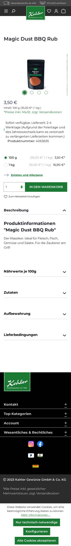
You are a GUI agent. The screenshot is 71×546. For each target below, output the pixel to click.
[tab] (35, 210)
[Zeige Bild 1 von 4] (24, 92)
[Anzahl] (14, 187)
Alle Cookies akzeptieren (36, 540)
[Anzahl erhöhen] (21, 184)
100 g (37, 157)
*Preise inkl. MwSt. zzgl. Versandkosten (33, 112)
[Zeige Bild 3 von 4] (39, 92)
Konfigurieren (37, 531)
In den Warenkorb (46, 187)
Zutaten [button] (35, 293)
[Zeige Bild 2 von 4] (32, 92)
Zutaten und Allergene (27, 175)
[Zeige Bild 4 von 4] (46, 92)
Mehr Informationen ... (35, 515)
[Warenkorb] (64, 11)
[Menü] (7, 11)
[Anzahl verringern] (21, 189)
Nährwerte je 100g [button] (35, 272)
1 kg (37, 164)
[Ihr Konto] (57, 11)
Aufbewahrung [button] (35, 314)
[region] (35, 74)
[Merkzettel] (50, 11)
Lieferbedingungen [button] (35, 335)
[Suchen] (14, 11)
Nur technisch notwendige (37, 522)
